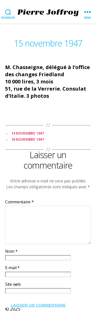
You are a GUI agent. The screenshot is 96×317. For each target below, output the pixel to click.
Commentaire (19, 202)
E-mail (12, 268)
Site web (13, 284)
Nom (11, 251)
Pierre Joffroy (48, 12)
